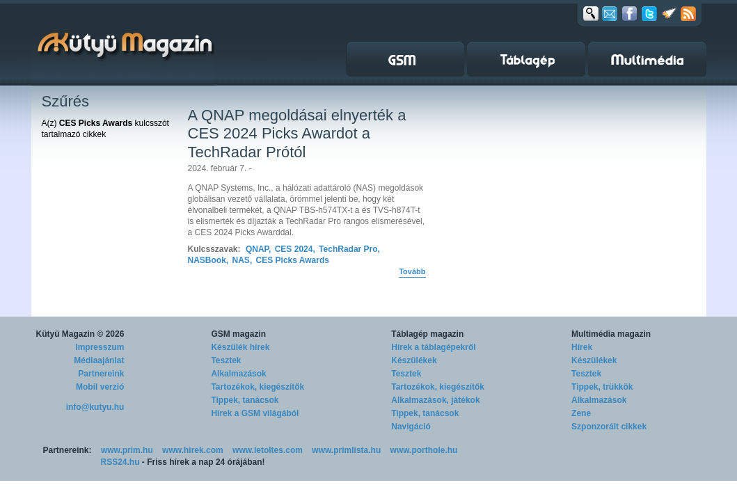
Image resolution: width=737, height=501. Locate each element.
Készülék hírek (240, 347)
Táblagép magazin (427, 334)
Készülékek (413, 360)
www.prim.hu (127, 450)
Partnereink (101, 374)
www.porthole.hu (424, 450)
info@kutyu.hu (95, 407)
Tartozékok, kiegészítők (257, 387)
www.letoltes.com (267, 450)
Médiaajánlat (99, 360)
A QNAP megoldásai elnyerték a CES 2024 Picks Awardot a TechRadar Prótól (297, 133)
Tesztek (226, 360)
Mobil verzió (100, 387)
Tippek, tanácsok (244, 400)
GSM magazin (238, 334)
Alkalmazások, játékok (435, 400)
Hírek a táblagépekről (433, 347)
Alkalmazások (238, 374)
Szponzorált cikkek (609, 426)
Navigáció (411, 426)
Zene (581, 413)
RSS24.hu (120, 462)
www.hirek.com (192, 450)
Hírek (581, 347)
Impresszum (99, 347)
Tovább (412, 271)
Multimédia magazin (611, 334)
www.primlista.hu (346, 450)
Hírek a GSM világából (255, 413)
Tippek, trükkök (602, 387)
